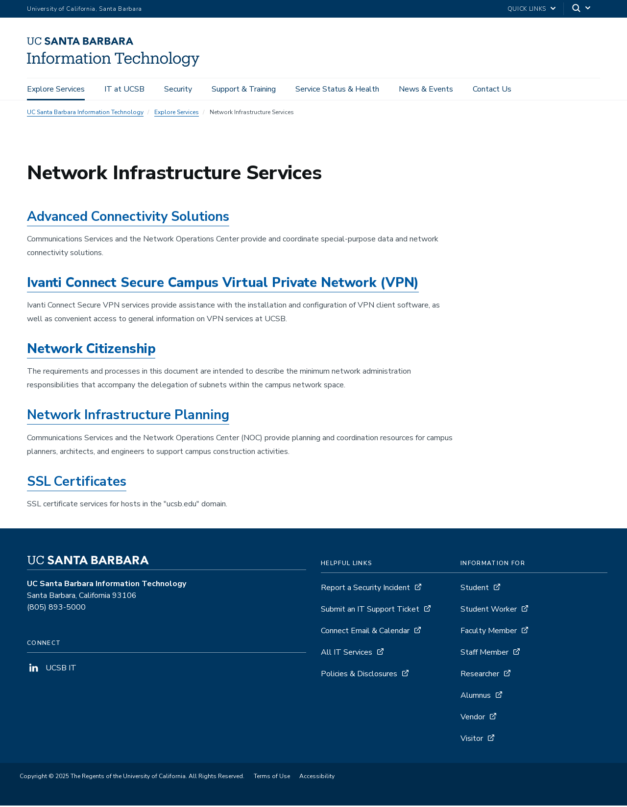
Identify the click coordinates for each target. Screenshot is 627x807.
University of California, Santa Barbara (84, 9)
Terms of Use (272, 778)
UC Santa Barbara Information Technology (85, 114)
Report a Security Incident (365, 589)
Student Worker (488, 610)
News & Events (426, 89)
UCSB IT (51, 669)
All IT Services (346, 653)
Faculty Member (488, 632)
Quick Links (526, 9)
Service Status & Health (337, 89)
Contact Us (492, 89)
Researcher (479, 675)
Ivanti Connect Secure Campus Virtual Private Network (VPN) (223, 284)
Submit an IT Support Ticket (370, 610)
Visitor (471, 740)
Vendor (472, 718)
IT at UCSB (124, 89)
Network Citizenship (91, 350)
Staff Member (484, 653)
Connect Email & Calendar (365, 632)
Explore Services (56, 89)
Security (178, 89)
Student (474, 589)
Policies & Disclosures (359, 675)
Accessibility (317, 778)
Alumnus (475, 696)
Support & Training (244, 89)
